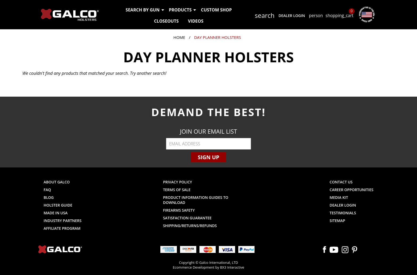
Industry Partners (63, 220)
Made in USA (56, 212)
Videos (195, 21)
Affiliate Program (62, 228)
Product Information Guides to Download (195, 200)
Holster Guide (58, 205)
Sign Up (208, 157)
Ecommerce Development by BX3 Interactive (208, 267)
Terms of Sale (176, 189)
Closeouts (166, 21)
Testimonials (343, 212)
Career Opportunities (351, 189)
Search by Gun (145, 10)
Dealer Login (291, 15)
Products (182, 10)
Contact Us (341, 181)
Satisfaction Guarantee (187, 217)
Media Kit (339, 197)
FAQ (47, 189)
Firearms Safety (179, 210)
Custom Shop (216, 10)
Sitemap (337, 220)
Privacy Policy (177, 181)
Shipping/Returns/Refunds (190, 225)
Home (179, 37)
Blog (49, 197)
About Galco (57, 181)
